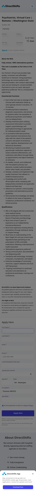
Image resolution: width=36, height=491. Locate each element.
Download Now (18, 487)
